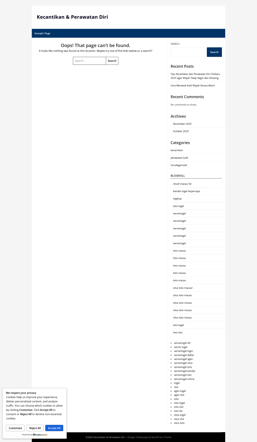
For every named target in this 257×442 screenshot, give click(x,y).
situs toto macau (182, 295)
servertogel (179, 213)
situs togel (180, 414)
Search (175, 43)
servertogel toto (183, 366)
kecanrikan (177, 150)
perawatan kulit (179, 157)
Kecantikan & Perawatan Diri (72, 16)
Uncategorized (179, 165)
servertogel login (183, 351)
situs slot (179, 418)
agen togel (180, 390)
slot (176, 386)
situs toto (179, 422)
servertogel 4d (182, 342)
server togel (180, 346)
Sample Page (42, 33)
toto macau (179, 250)
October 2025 (181, 131)
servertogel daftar (184, 354)
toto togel (178, 205)
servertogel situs (183, 362)
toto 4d (178, 410)
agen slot (179, 394)
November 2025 (182, 123)
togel (177, 382)
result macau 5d (182, 183)
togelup (177, 198)
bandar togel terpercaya (186, 191)
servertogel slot (182, 374)
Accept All (54, 428)
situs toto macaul (182, 287)
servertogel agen (183, 358)
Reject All (35, 428)
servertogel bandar (184, 371)
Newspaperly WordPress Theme (153, 437)
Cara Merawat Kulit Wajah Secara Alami (193, 85)
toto (176, 398)
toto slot (177, 332)
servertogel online (184, 378)
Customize (15, 428)
